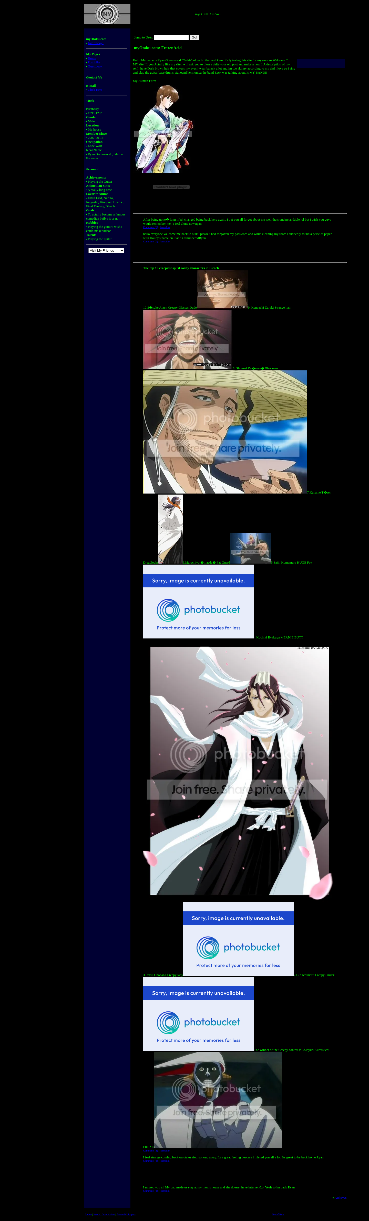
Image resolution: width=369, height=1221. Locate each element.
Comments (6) (150, 227)
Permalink (165, 227)
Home (92, 58)
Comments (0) (150, 241)
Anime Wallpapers (126, 1214)
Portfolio (94, 62)
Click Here (95, 90)
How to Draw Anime (104, 1214)
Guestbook (95, 66)
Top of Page (278, 1214)
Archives (341, 1197)
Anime (88, 1214)
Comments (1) (150, 1150)
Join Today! (96, 43)
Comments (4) (150, 1160)
